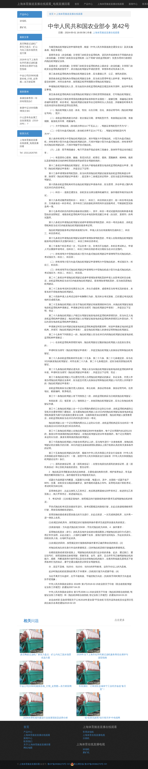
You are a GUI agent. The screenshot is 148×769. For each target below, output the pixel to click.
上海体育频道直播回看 (29, 764)
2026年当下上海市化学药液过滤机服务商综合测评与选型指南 (29, 64)
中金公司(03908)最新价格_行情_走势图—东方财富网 (29, 78)
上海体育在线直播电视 (94, 735)
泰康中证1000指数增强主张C (29, 109)
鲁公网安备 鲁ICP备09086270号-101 (89, 764)
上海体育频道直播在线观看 (110, 4)
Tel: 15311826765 (28, 152)
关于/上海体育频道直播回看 (37, 744)
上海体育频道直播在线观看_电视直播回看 (43, 4)
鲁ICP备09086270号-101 (59, 764)
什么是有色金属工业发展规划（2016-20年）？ (29, 120)
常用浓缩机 (88, 732)
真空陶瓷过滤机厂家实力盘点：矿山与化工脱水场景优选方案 (28, 48)
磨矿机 (23, 27)
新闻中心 (133, 4)
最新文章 (24, 37)
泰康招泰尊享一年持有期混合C (28, 100)
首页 (77, 4)
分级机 (86, 738)
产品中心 (88, 4)
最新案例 (24, 91)
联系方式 (24, 133)
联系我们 (28, 741)
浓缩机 (23, 21)
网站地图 (28, 747)
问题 (31, 621)
